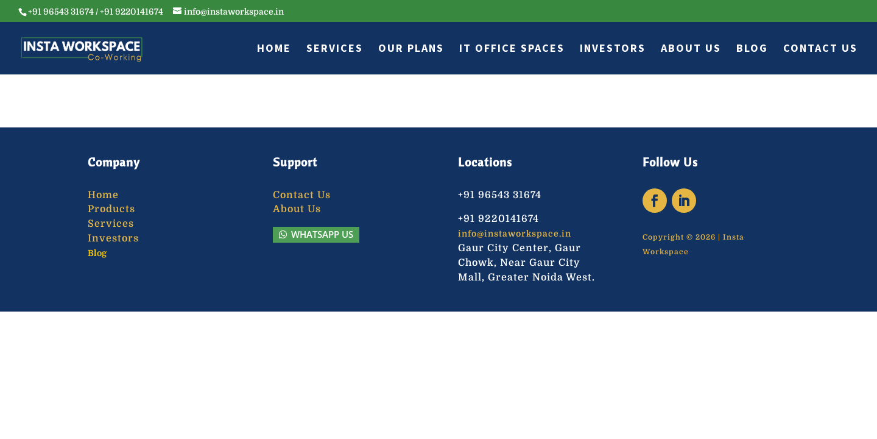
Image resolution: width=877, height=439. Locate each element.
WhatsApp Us (322, 234)
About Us (691, 49)
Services (334, 49)
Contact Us (820, 49)
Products (111, 209)
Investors (613, 49)
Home (274, 49)
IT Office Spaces (512, 49)
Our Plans (411, 49)
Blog (752, 49)
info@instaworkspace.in (514, 233)
